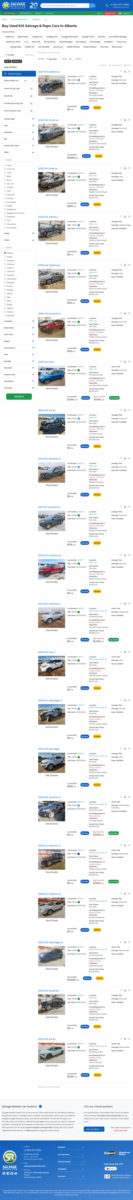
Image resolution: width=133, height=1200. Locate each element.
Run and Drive (50, 41)
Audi (7, 173)
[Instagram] (12, 1173)
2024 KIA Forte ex (48, 120)
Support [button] (38, 13)
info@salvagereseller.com (35, 1165)
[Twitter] (4, 1173)
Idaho (7, 301)
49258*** (81, 753)
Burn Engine (81, 41)
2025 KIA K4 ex (47, 410)
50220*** (81, 608)
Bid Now (85, 107)
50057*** (81, 1043)
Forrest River (10, 228)
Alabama (9, 260)
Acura (8, 165)
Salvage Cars (37, 36)
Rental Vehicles (90, 46)
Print (127, 65)
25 (70, 59)
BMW (7, 176)
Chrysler (8, 198)
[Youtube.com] (16, 1173)
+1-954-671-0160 (119, 5)
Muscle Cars (58, 46)
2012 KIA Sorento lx (49, 604)
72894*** (81, 318)
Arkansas (9, 264)
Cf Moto (8, 187)
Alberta (36, 19)
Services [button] (49, 13)
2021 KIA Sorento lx (49, 459)
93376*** (81, 898)
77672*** (81, 270)
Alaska (8, 257)
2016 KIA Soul (46, 362)
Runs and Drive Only (12, 111)
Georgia (8, 290)
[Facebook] (8, 1173)
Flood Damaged (65, 41)
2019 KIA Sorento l (48, 991)
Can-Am (9, 184)
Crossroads (10, 202)
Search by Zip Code (12, 88)
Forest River (10, 224)
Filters (102, 65)
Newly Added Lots (11, 80)
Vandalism (108, 41)
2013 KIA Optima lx (49, 72)
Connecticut (10, 279)
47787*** (81, 560)
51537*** (81, 656)
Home (4, 19)
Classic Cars (122, 41)
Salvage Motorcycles (69, 36)
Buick (7, 180)
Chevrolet (9, 195)
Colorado (9, 275)
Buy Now (101, 36)
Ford (7, 220)
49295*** (81, 947)
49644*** (81, 463)
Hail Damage (95, 41)
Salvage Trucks (88, 36)
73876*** (81, 705)
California (9, 271)
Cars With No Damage (118, 36)
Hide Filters (29, 55)
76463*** (81, 995)
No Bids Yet (29, 46)
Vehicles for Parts (13, 41)
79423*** (81, 221)
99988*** (81, 124)
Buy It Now (8, 96)
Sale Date (52, 59)
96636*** (81, 173)
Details (97, 107)
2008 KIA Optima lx (49, 894)
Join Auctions (93, 1129)
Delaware (9, 282)
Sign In (99, 13)
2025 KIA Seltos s (48, 217)
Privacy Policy (72, 1194)
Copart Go (10, 36)
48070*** (81, 76)
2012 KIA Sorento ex (49, 555)
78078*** (81, 802)
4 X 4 (26, 41)
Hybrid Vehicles (73, 46)
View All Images (51, 98)
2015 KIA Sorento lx (49, 313)
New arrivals (117, 46)
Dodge (8, 206)
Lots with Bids (43, 46)
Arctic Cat (9, 169)
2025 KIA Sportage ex (50, 942)
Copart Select (22, 36)
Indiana (8, 308)
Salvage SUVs (52, 36)
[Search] (92, 5)
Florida (8, 286)
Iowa (7, 297)
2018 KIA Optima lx (49, 265)
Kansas (8, 312)
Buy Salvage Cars (19, 19)
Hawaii (8, 293)
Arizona (8, 268)
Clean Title (36, 41)
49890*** (81, 366)
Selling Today (15, 46)
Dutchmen (9, 217)
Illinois (8, 304)
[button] (10, 13)
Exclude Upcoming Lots (13, 103)
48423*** (81, 850)
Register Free (120, 1130)
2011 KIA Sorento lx (49, 507)
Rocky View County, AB (98, 610)
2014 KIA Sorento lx (49, 797)
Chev (7, 191)
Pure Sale (104, 46)
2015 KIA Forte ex (48, 168)
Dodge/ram (10, 209)
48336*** (81, 511)
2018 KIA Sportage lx (50, 700)
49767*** (81, 415)
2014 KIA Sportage (48, 749)
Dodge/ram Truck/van (14, 213)
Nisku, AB (93, 79)
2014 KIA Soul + (47, 652)
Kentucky (9, 315)
